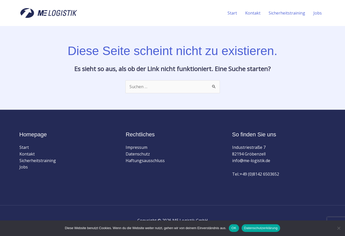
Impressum (136, 147)
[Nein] (338, 228)
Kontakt (252, 13)
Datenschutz (138, 154)
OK (233, 228)
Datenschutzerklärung (261, 228)
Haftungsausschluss (145, 160)
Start (232, 13)
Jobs (317, 13)
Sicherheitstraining (287, 13)
